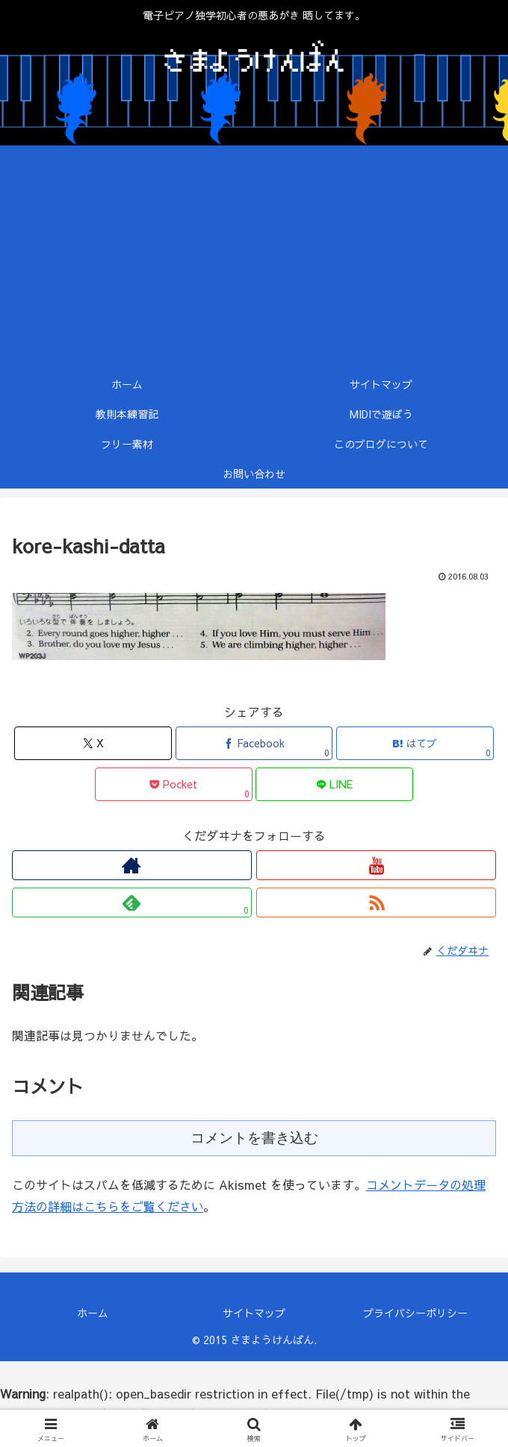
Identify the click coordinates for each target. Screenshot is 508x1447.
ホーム (92, 1312)
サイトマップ (254, 1312)
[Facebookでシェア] (254, 743)
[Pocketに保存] (174, 784)
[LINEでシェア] (334, 784)
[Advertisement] (254, 257)
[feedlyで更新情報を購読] (132, 902)
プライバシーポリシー (415, 1312)
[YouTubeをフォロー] (376, 865)
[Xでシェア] (93, 743)
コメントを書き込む (254, 1138)
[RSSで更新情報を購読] (376, 902)
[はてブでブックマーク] (415, 743)
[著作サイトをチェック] (132, 865)
